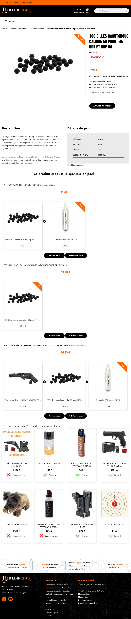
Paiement (49, 615)
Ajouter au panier (102, 106)
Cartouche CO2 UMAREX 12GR (65, 240)
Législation (50, 609)
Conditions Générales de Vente (91, 591)
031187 (95, 52)
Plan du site (83, 597)
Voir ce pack (54, 255)
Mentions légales (85, 600)
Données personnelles (87, 603)
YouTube (10, 599)
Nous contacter (84, 594)
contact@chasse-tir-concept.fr (14, 593)
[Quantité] (97, 98)
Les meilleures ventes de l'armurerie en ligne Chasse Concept (56, 603)
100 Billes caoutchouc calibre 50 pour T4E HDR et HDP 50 (23, 240)
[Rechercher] (109, 10)
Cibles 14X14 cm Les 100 (114, 524)
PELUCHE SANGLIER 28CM (16, 524)
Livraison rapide (52, 612)
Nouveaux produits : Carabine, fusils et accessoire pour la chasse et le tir (59, 594)
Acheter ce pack (76, 255)
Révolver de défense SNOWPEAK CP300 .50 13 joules (23, 400)
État (69, 165)
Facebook (4, 599)
